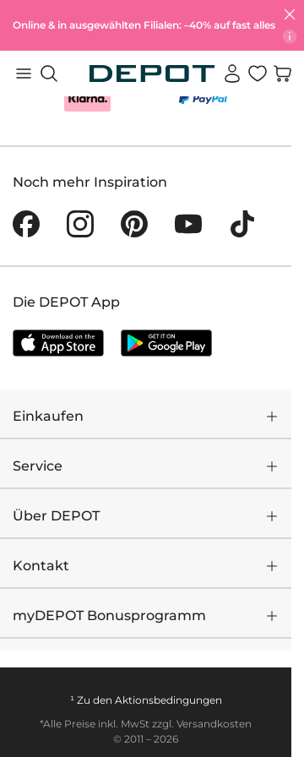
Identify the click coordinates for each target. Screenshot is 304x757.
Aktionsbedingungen (168, 700)
